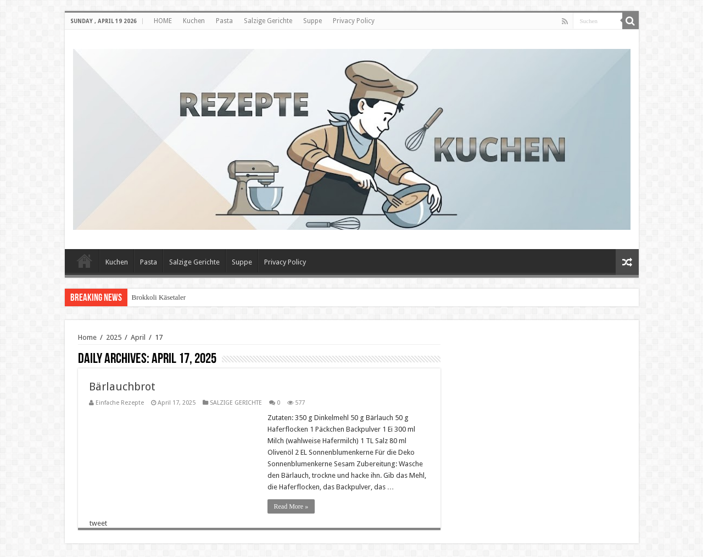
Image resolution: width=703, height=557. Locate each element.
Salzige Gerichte (268, 21)
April (138, 337)
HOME (163, 21)
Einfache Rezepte (120, 402)
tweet (98, 523)
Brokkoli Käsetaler (159, 297)
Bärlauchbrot (122, 386)
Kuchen (194, 21)
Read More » (291, 506)
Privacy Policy (354, 21)
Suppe (312, 21)
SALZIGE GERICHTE (236, 402)
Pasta (224, 21)
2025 (113, 337)
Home (87, 337)
